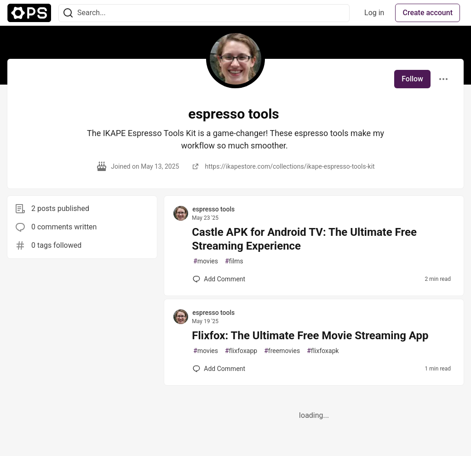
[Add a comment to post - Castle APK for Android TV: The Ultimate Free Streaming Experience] (219, 279)
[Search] (68, 13)
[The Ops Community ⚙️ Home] (29, 13)
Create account (427, 12)
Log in (374, 12)
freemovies (282, 351)
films (234, 261)
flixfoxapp (241, 351)
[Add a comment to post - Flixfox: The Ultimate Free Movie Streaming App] (219, 368)
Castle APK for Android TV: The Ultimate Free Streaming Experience (304, 239)
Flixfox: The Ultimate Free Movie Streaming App (310, 335)
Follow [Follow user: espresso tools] (412, 78)
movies (205, 261)
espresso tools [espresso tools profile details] (213, 209)
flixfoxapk (323, 351)
